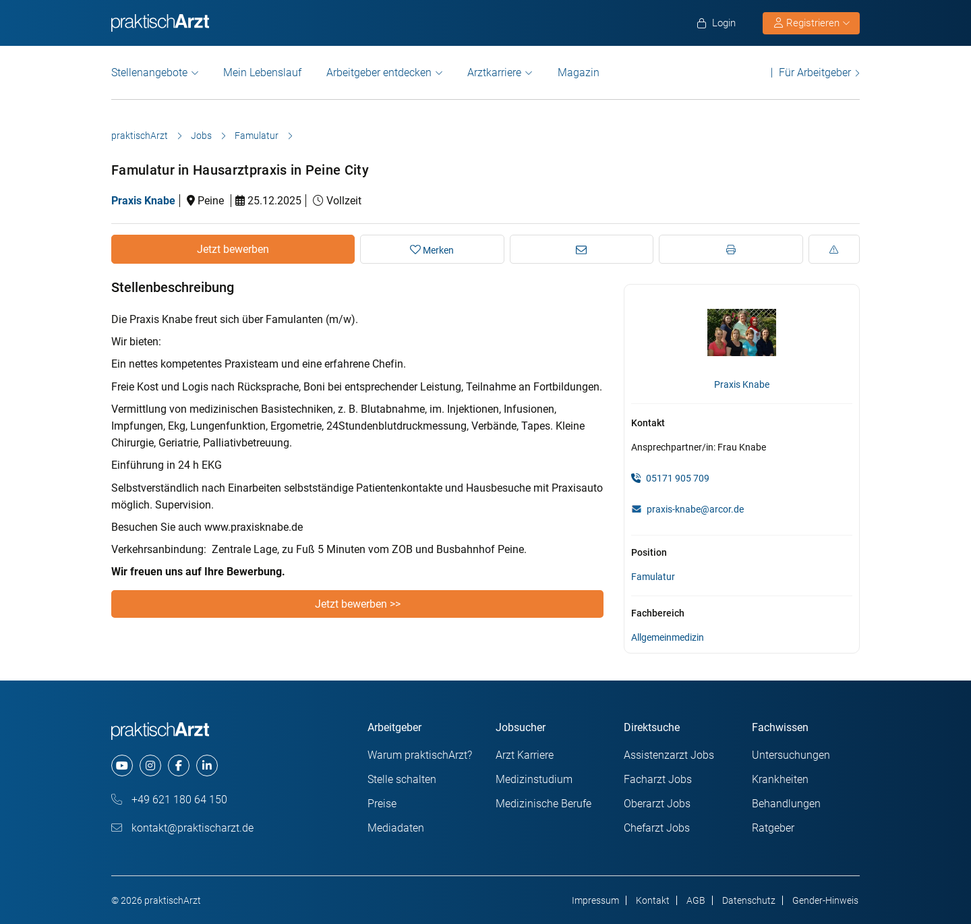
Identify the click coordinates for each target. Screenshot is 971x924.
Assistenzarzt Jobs (669, 755)
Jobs (201, 135)
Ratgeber (773, 827)
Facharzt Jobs (658, 779)
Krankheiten (780, 779)
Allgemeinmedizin (667, 637)
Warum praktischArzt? (419, 755)
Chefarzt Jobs (657, 827)
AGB (695, 900)
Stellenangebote (149, 72)
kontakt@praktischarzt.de (182, 827)
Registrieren (811, 23)
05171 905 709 (670, 478)
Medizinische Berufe (543, 803)
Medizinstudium (534, 779)
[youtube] (122, 765)
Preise (381, 803)
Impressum (595, 900)
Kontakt (653, 900)
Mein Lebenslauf (262, 72)
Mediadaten (395, 827)
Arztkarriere (494, 72)
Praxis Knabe (143, 200)
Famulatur (256, 135)
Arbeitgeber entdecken (379, 72)
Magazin (578, 72)
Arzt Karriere (525, 755)
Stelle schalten (401, 779)
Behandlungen (786, 803)
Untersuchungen (791, 755)
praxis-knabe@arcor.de (695, 509)
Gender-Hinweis (825, 900)
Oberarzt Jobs (657, 803)
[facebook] (178, 765)
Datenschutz (748, 900)
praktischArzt (139, 135)
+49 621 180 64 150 (169, 799)
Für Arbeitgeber (815, 72)
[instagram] (150, 765)
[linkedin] (207, 765)
